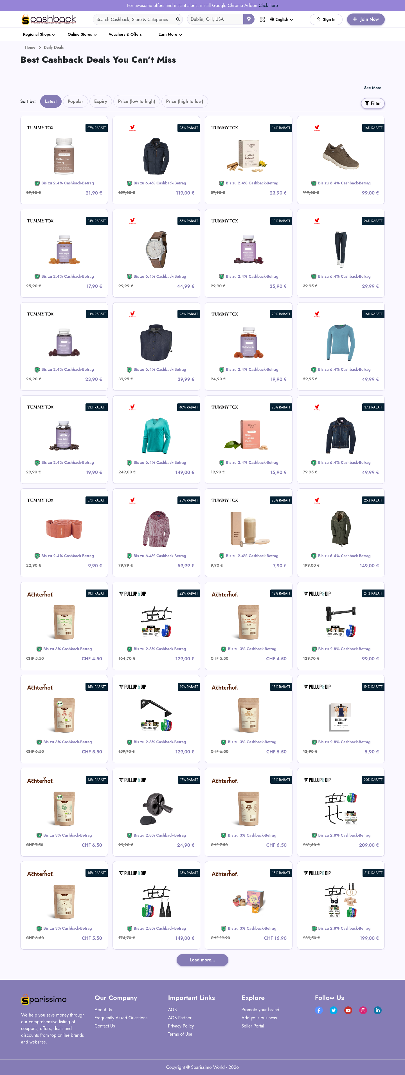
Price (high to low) (184, 101)
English (279, 19)
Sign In (326, 19)
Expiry (100, 101)
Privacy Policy (181, 1026)
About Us (103, 1009)
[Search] (138, 19)
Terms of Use (180, 1034)
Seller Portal (253, 1026)
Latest (51, 101)
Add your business (259, 1018)
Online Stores (80, 34)
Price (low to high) (136, 101)
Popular (76, 101)
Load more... (202, 960)
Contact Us (104, 1026)
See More (372, 88)
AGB (172, 1009)
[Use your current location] (249, 19)
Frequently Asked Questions (120, 1018)
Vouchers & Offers (125, 34)
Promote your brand (261, 1009)
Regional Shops (37, 34)
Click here (268, 5)
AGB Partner (180, 1018)
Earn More (168, 34)
